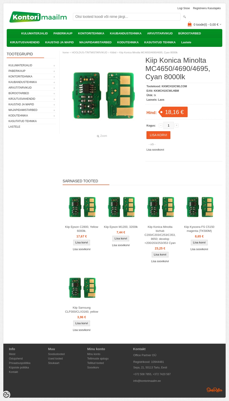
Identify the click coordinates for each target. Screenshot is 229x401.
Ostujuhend (16, 358)
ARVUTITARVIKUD (160, 33)
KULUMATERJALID (34, 33)
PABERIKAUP (62, 33)
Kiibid (113, 52)
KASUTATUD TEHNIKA (160, 42)
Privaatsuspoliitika (19, 363)
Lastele (186, 42)
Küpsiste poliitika (19, 367)
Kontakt (13, 372)
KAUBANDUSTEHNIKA (126, 33)
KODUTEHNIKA (128, 42)
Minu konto (93, 354)
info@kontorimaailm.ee (147, 380)
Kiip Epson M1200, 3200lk (121, 227)
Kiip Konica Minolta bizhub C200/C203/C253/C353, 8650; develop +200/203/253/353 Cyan (160, 235)
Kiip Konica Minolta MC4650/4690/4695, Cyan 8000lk (148, 52)
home (66, 52)
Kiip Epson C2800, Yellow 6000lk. (81, 229)
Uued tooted (55, 358)
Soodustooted (56, 354)
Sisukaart (53, 363)
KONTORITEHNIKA (91, 33)
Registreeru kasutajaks (207, 8)
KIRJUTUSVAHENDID (25, 42)
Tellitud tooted (95, 363)
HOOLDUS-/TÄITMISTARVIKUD (89, 52)
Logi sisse (184, 8)
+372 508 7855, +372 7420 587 (152, 374)
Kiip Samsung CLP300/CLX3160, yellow (81, 309)
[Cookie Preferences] (6, 395)
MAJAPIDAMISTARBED (95, 42)
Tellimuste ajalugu (97, 358)
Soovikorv (93, 367)
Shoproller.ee (214, 390)
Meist (12, 354)
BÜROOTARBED (189, 33)
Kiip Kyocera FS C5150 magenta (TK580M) (199, 229)
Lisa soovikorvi (155, 149)
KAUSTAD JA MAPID (59, 42)
